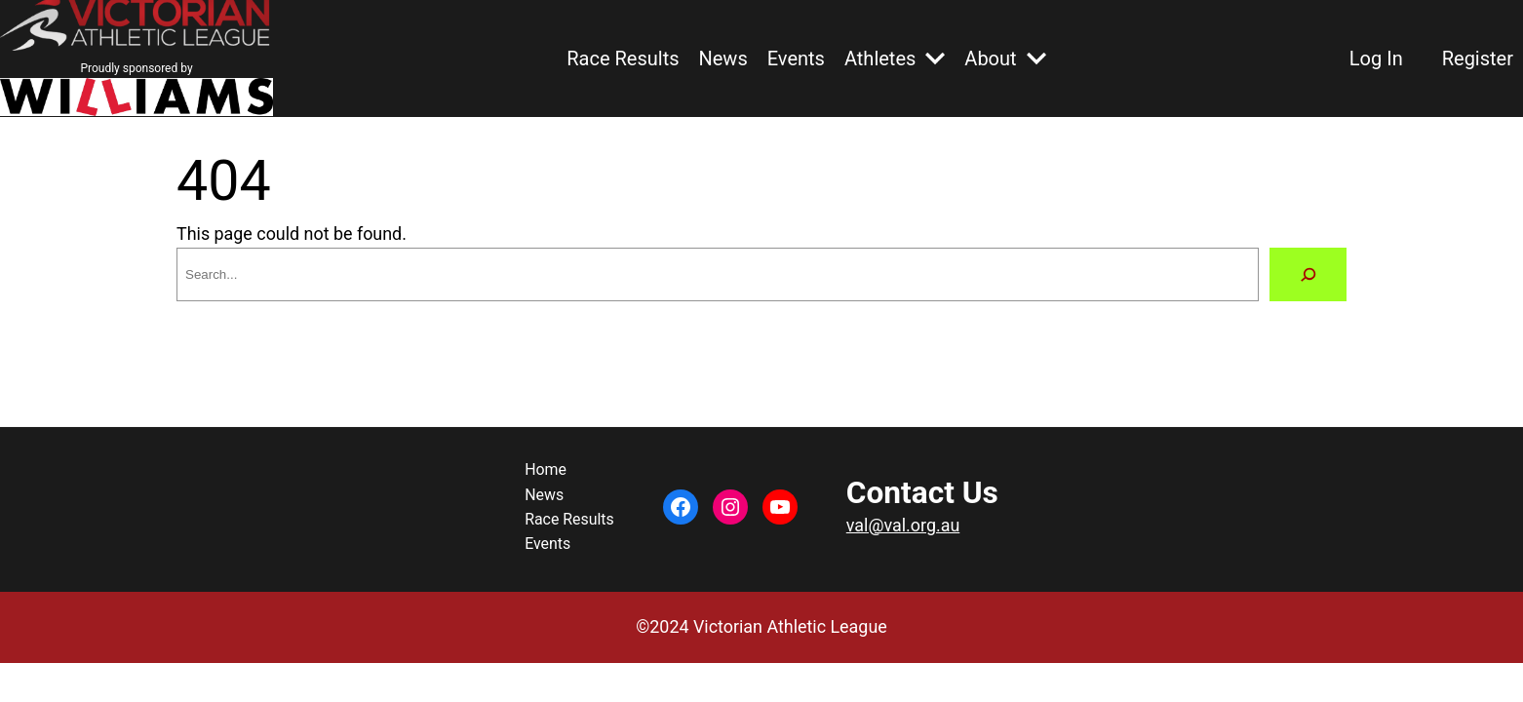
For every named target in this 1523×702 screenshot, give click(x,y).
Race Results (622, 58)
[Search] (1308, 274)
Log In (1376, 58)
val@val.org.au (902, 525)
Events (796, 58)
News (723, 58)
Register (1477, 58)
